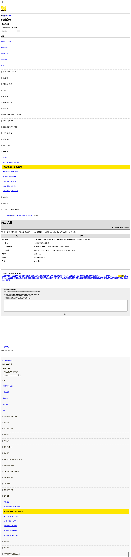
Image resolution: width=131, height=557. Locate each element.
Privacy (6, 346)
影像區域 (71, 276)
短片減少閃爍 (41, 278)
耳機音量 (115, 278)
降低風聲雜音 (100, 278)
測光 (46, 278)
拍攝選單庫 (5, 276)
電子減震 (75, 278)
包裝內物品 (4, 47)
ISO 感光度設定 (85, 276)
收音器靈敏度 (82, 278)
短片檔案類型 (41, 276)
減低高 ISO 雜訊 (13, 278)
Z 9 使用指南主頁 (7, 360)
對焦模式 (50, 278)
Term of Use (7, 347)
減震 (71, 278)
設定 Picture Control (100, 276)
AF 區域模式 (56, 278)
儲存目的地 (33, 276)
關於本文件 (4, 53)
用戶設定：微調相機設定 (11, 172)
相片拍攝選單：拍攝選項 (11, 162)
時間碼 (120, 278)
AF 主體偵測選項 (65, 278)
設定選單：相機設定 (9, 181)
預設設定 (5, 157)
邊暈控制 (20, 278)
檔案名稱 (27, 276)
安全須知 (4, 59)
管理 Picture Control (112, 276)
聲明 (2, 65)
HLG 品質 (120, 276)
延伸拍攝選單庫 (13, 276)
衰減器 (88, 278)
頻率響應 (93, 278)
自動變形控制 (33, 278)
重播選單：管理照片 (9, 176)
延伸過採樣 (77, 276)
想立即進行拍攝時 (6, 41)
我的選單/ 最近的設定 (10, 191)
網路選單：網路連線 (9, 186)
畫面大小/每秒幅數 (50, 276)
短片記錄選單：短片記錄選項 (12, 167)
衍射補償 (26, 278)
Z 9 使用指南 (8, 215)
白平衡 (92, 276)
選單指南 (14, 215)
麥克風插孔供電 (108, 278)
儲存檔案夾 (21, 276)
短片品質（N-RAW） (62, 276)
